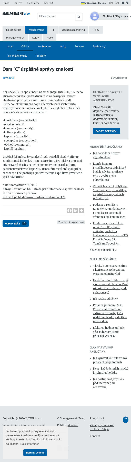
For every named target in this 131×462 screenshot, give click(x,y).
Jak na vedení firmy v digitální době (106, 155)
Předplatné (33, 3)
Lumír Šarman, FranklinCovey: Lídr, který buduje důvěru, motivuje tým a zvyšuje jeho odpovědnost (109, 172)
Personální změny (17, 55)
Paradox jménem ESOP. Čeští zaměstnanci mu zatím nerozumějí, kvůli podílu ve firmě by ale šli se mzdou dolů (110, 313)
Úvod (10, 46)
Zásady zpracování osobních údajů (102, 427)
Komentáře (16, 223)
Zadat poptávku (106, 131)
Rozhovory (99, 46)
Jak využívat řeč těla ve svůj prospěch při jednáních (110, 360)
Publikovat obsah (67, 425)
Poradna (79, 46)
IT (53, 29)
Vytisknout (119, 77)
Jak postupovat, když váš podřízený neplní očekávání (108, 383)
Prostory (41, 55)
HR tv (96, 29)
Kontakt (48, 3)
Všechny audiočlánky (103, 250)
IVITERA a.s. (33, 418)
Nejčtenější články (103, 259)
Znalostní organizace (71, 222)
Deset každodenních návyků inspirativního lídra (110, 370)
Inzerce (18, 3)
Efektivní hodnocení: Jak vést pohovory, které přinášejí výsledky (108, 332)
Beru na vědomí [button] (35, 452)
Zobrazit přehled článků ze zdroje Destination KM (34, 197)
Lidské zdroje (13, 29)
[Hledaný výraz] (56, 16)
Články (25, 46)
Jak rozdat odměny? (105, 298)
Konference (44, 46)
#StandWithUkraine (93, 3)
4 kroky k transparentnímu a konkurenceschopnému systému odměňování (110, 270)
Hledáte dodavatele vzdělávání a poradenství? (107, 96)
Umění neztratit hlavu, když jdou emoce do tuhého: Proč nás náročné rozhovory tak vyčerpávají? (110, 286)
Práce (49, 37)
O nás (6, 3)
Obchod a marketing (73, 29)
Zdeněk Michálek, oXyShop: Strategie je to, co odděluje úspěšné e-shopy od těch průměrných (110, 192)
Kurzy (35, 37)
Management (36, 29)
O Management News (71, 418)
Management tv (15, 37)
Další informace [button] (29, 443)
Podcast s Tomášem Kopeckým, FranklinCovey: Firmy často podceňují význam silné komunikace (109, 211)
